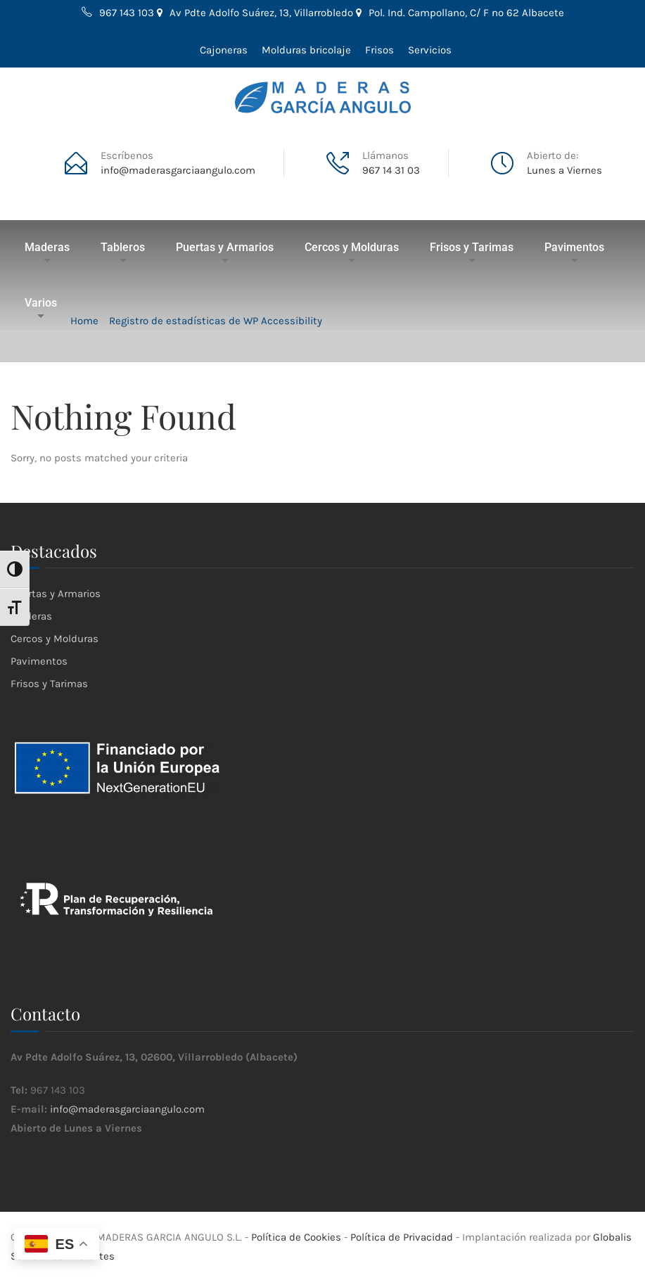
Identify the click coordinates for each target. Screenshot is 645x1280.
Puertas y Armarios (225, 247)
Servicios (430, 50)
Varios (41, 302)
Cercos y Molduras (352, 247)
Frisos (379, 50)
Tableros (123, 247)
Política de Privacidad (401, 1237)
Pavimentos (574, 247)
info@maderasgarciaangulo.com (127, 1109)
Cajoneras (224, 50)
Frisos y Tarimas (471, 247)
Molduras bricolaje (306, 50)
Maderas (47, 247)
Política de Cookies (296, 1237)
